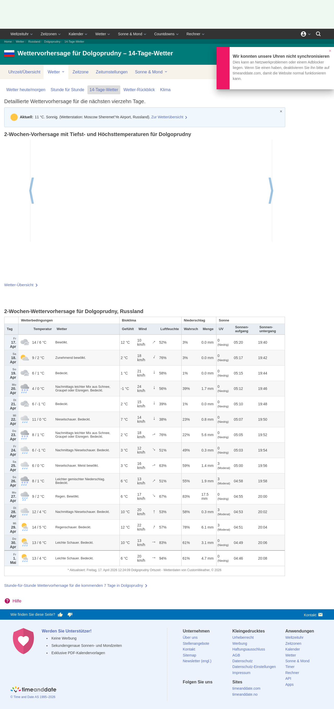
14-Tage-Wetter (104, 89)
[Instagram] (213, 691)
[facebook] (187, 691)
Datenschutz (242, 661)
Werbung (239, 643)
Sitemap (189, 655)
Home (8, 41)
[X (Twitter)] (195, 691)
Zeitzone (80, 72)
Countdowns (164, 34)
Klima (165, 89)
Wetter (100, 34)
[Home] (33, 690)
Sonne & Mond (130, 34)
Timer (289, 667)
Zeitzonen (49, 34)
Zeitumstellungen (112, 72)
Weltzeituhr (19, 34)
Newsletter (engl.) (197, 661)
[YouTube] (222, 691)
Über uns (190, 637)
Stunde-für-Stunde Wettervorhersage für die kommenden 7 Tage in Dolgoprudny (73, 585)
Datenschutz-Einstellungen (254, 667)
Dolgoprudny (52, 41)
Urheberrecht (243, 637)
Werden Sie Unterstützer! (67, 631)
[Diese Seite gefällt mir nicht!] (69, 615)
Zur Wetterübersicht (167, 117)
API (288, 678)
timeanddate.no (245, 694)
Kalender (76, 34)
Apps (289, 684)
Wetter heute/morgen (25, 89)
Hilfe (17, 601)
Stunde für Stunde (67, 89)
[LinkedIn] (204, 691)
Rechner (193, 34)
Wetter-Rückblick (139, 89)
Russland (34, 41)
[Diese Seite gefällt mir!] (60, 615)
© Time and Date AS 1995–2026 (32, 697)
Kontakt (314, 614)
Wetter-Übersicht (18, 285)
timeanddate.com (246, 688)
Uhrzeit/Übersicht (24, 72)
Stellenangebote (196, 643)
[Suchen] (318, 34)
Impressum (241, 673)
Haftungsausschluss (248, 649)
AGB (236, 655)
